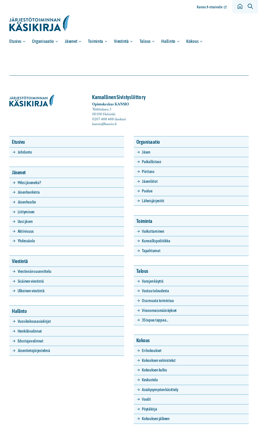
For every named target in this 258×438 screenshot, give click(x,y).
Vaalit (146, 399)
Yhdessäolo (26, 241)
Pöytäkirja (149, 409)
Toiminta (95, 41)
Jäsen (146, 152)
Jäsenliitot (149, 181)
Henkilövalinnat (30, 331)
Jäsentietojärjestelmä (34, 350)
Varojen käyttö (153, 281)
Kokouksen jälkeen (156, 418)
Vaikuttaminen (153, 231)
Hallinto (168, 41)
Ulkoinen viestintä (31, 290)
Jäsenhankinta (29, 192)
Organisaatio (43, 41)
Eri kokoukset (152, 350)
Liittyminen (26, 212)
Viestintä (121, 41)
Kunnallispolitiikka (156, 241)
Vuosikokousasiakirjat (34, 321)
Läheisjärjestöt (153, 200)
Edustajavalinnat (30, 341)
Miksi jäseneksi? (29, 182)
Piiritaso (148, 171)
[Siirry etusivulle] (39, 23)
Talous (145, 41)
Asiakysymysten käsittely (160, 389)
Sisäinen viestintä (31, 281)
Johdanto (25, 152)
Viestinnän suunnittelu (34, 271)
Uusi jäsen (25, 221)
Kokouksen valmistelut (159, 360)
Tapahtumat (151, 250)
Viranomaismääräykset (159, 310)
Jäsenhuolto (27, 202)
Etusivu (15, 41)
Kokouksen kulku (154, 370)
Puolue (147, 191)
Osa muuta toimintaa (158, 300)
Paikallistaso (151, 161)
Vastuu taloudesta (155, 290)
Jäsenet (71, 41)
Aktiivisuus (26, 231)
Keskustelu (150, 379)
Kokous (192, 41)
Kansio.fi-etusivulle (210, 7)
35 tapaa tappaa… (155, 320)
